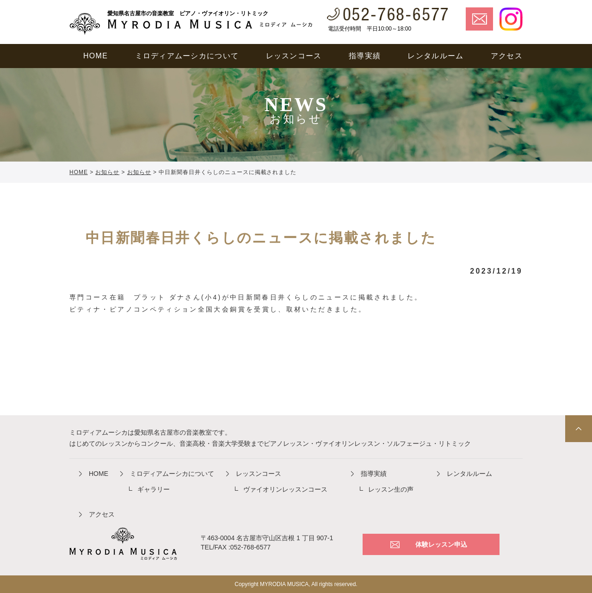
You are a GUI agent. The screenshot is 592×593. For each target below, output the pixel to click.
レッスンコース (258, 473)
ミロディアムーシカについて (172, 473)
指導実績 (374, 473)
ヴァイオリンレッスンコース (285, 489)
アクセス (102, 514)
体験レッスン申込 (441, 544)
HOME (98, 473)
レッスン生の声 (390, 489)
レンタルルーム (469, 473)
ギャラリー (153, 489)
